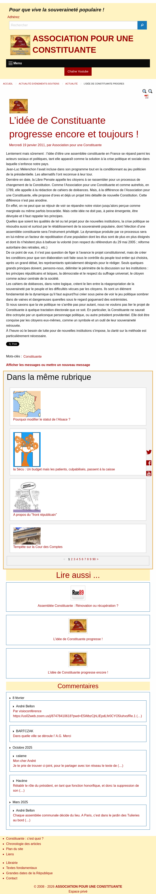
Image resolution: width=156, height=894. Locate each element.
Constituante (32, 356)
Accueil (8, 83)
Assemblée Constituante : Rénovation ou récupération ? (78, 605)
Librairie (12, 862)
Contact (11, 878)
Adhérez (13, 17)
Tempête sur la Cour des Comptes (38, 547)
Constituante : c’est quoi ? (24, 838)
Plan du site (14, 849)
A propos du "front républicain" (35, 514)
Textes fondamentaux (21, 868)
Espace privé (78, 891)
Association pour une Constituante (77, 145)
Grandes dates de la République (29, 873)
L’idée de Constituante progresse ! (78, 639)
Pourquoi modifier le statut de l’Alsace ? (41, 419)
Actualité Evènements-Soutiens (39, 83)
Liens (10, 854)
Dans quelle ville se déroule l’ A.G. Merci (42, 736)
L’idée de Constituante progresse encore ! (78, 672)
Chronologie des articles (23, 844)
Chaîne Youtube (78, 71)
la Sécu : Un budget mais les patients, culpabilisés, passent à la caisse (64, 469)
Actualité (71, 83)
